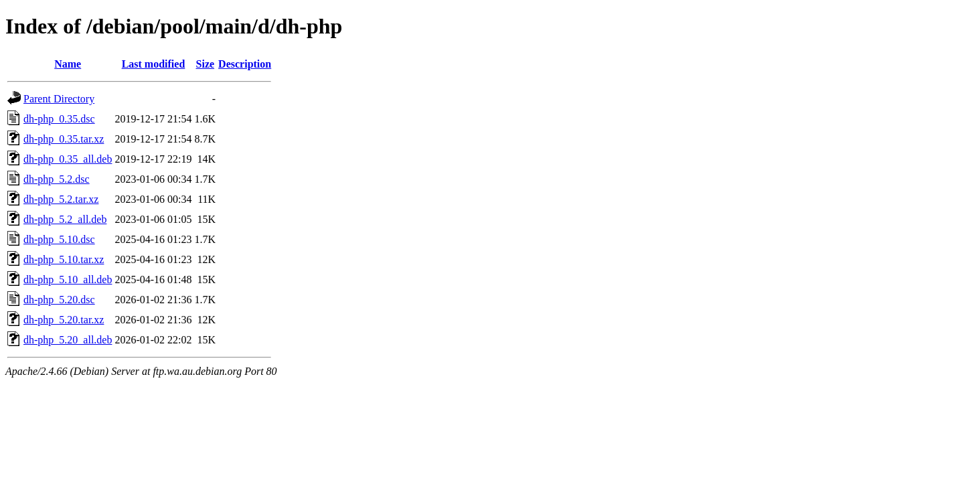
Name (67, 64)
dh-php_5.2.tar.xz (60, 199)
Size (205, 64)
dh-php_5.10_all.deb (67, 279)
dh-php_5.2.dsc (56, 179)
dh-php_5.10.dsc (59, 239)
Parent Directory (58, 98)
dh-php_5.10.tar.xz (63, 259)
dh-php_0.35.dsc (59, 119)
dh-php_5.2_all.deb (64, 219)
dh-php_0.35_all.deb (67, 159)
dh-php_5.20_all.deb (67, 339)
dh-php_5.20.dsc (59, 299)
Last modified (153, 64)
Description (244, 64)
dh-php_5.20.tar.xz (63, 319)
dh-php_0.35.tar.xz (63, 139)
